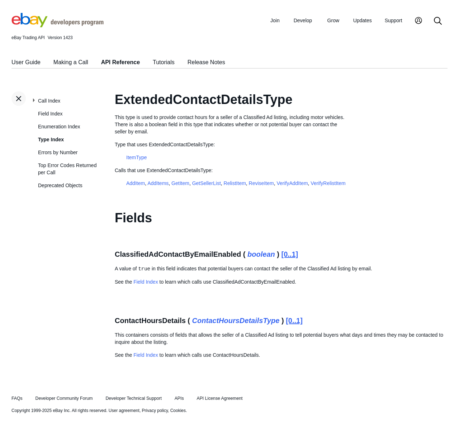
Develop (303, 20)
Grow (333, 20)
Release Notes (206, 62)
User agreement (124, 410)
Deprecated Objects (60, 185)
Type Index (51, 139)
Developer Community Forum (64, 398)
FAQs (17, 398)
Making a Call (70, 62)
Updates (362, 20)
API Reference (120, 62)
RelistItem (235, 183)
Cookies (178, 410)
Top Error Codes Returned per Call (67, 168)
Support (393, 20)
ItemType (136, 157)
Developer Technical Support (133, 398)
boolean (261, 254)
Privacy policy (155, 410)
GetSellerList (206, 183)
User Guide (26, 62)
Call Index (49, 101)
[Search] (438, 21)
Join (275, 20)
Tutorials (164, 62)
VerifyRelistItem (328, 183)
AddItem (135, 183)
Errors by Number (57, 152)
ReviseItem (261, 183)
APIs (179, 398)
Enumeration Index (59, 126)
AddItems (158, 183)
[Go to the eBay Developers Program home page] (57, 25)
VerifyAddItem (292, 183)
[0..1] (289, 254)
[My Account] (418, 21)
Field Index (50, 114)
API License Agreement (219, 398)
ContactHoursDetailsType (236, 321)
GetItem (180, 183)
